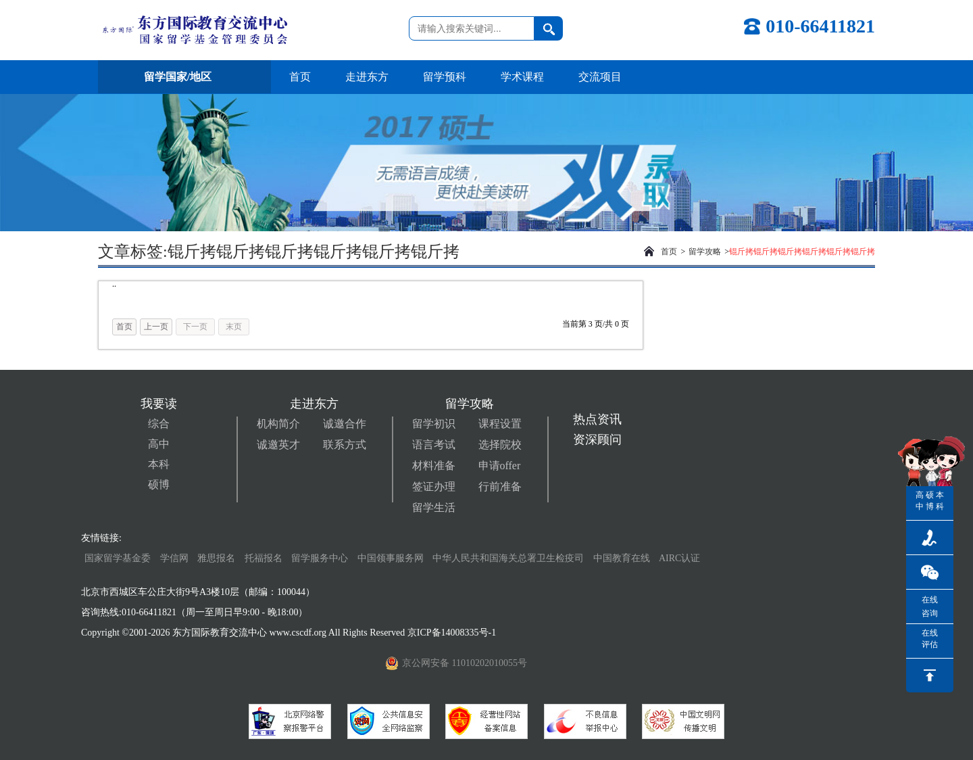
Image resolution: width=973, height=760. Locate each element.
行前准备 (500, 486)
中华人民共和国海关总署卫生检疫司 (508, 558)
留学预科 (444, 76)
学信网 (174, 558)
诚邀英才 (278, 444)
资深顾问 (597, 439)
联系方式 (344, 444)
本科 (159, 464)
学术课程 (522, 76)
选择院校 (500, 444)
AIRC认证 (679, 558)
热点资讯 (597, 419)
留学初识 (433, 423)
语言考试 (433, 444)
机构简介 (278, 423)
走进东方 (367, 76)
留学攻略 (705, 251)
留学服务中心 (319, 558)
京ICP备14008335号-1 (453, 632)
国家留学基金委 (117, 558)
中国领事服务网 (390, 558)
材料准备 (433, 465)
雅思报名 (216, 558)
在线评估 (930, 638)
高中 (159, 444)
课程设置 (500, 423)
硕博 (159, 484)
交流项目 (600, 76)
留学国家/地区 (184, 76)
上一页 (156, 326)
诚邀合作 (344, 423)
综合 (159, 423)
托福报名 (263, 558)
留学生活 (433, 507)
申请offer (499, 465)
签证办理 (433, 486)
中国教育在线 (623, 558)
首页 (300, 76)
